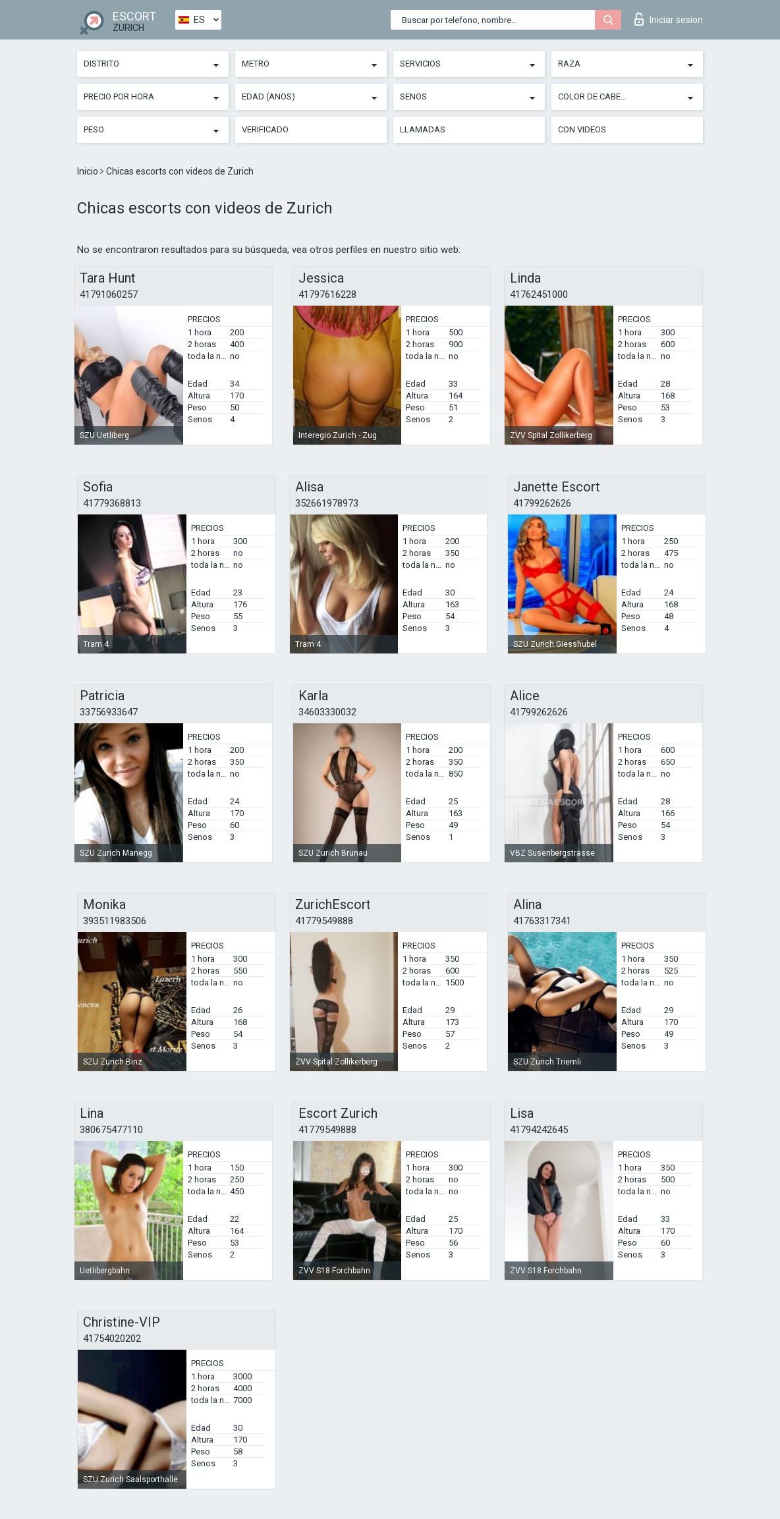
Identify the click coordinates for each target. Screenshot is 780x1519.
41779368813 (112, 503)
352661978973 (326, 503)
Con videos (582, 129)
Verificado (265, 129)
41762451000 (539, 294)
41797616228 (327, 294)
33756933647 (109, 712)
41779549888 (324, 921)
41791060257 (109, 294)
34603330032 (327, 712)
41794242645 (539, 1130)
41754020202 (112, 1338)
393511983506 (114, 921)
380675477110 (111, 1130)
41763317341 (542, 921)
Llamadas (422, 129)
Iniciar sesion (668, 19)
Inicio (88, 171)
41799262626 (542, 503)
